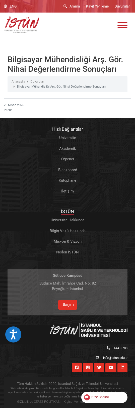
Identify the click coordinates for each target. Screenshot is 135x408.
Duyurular (122, 6)
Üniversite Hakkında (67, 220)
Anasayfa (18, 81)
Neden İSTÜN (67, 252)
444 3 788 (117, 348)
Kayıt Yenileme (97, 6)
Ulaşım (67, 304)
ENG (10, 6)
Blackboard (67, 170)
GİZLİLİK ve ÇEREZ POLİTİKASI (38, 401)
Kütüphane (67, 180)
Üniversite (67, 137)
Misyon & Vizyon (68, 241)
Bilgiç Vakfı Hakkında (68, 231)
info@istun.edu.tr (111, 358)
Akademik (67, 148)
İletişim (67, 191)
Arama (71, 6)
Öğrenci (67, 159)
